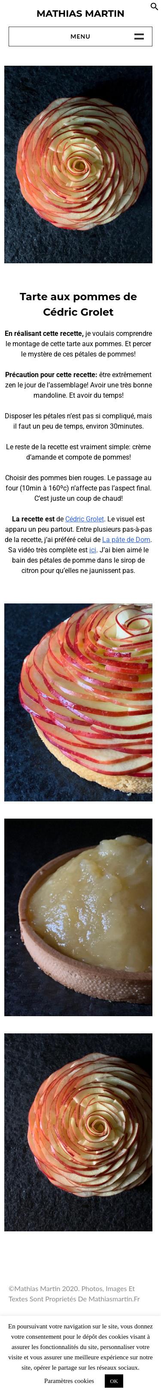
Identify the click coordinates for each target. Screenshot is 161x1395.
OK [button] (114, 1381)
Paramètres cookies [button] (69, 1380)
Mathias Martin (80, 13)
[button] (154, 8)
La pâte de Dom (126, 540)
